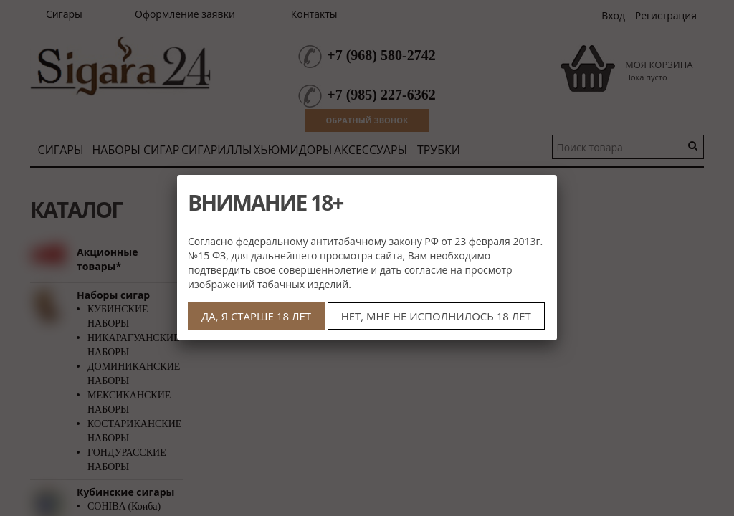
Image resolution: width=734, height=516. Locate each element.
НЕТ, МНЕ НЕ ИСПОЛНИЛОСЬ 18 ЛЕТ (436, 316)
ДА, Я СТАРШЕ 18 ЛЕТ (256, 316)
